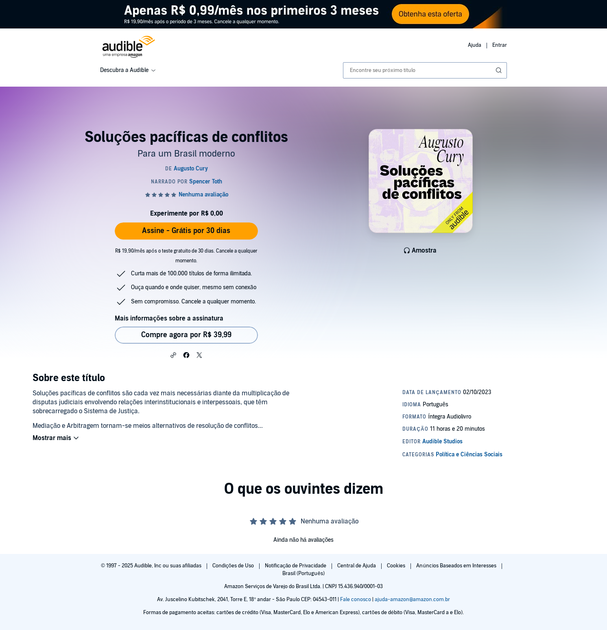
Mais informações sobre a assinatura (169, 318)
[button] (173, 355)
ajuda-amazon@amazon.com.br (412, 599)
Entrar (499, 45)
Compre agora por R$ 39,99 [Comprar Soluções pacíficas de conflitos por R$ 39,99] (186, 335)
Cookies (396, 565)
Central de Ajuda (357, 565)
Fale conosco (355, 599)
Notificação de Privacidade (296, 565)
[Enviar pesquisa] (499, 70)
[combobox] (425, 70)
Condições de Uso (233, 565)
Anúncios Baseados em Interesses (456, 565)
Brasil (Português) (303, 573)
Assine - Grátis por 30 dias (186, 231)
